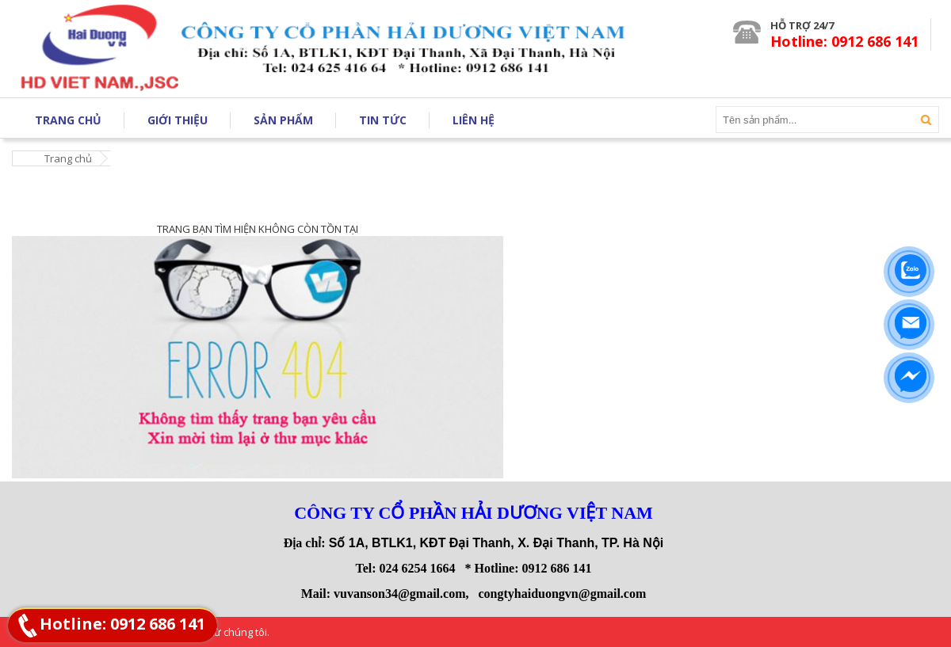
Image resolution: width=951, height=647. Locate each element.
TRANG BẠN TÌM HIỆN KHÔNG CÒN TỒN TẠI (257, 229)
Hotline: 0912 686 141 (122, 623)
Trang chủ (68, 158)
